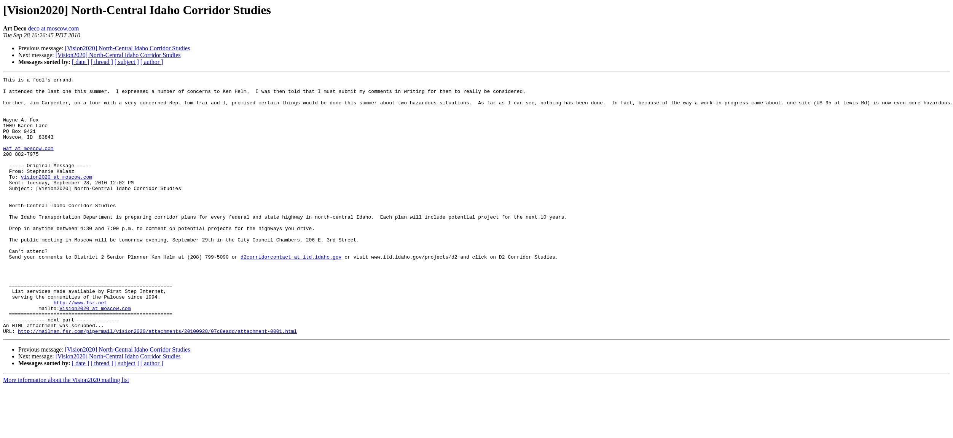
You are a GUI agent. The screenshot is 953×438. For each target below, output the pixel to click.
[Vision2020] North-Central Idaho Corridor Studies (127, 48)
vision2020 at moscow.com (56, 197)
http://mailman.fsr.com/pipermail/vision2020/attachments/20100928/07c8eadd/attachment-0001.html (157, 382)
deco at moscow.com (53, 28)
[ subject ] (127, 62)
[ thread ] (102, 62)
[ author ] (151, 62)
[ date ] (80, 62)
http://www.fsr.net (80, 348)
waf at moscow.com (28, 163)
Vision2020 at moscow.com (95, 355)
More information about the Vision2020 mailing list (66, 431)
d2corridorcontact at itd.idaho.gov (291, 293)
